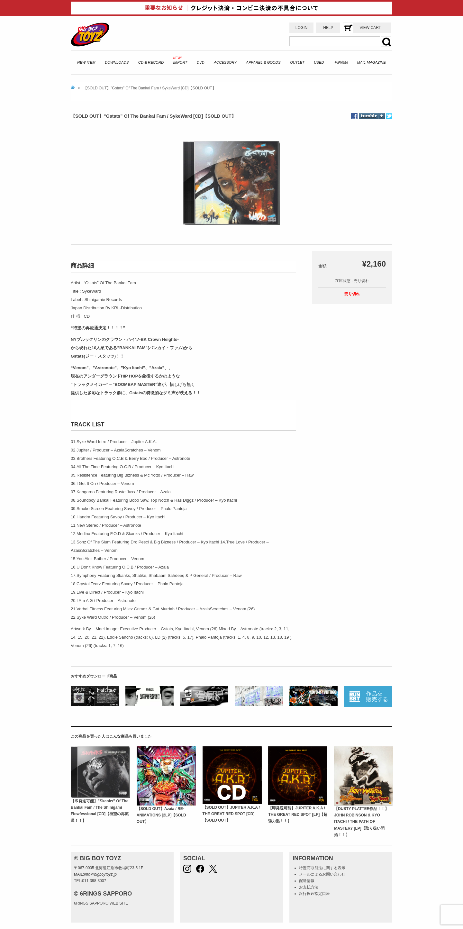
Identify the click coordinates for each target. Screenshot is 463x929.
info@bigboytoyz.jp (100, 874)
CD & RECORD (151, 62)
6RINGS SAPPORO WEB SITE (101, 903)
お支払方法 (308, 887)
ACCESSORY (225, 62)
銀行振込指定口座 (314, 893)
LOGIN (301, 27)
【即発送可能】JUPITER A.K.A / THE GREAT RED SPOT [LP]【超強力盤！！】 (297, 815)
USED (319, 62)
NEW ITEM (86, 62)
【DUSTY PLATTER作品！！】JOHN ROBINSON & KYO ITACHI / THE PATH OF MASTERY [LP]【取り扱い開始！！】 (361, 821)
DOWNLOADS (117, 62)
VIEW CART (370, 27)
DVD (200, 62)
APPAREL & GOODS (263, 62)
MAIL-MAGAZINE (371, 62)
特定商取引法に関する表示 (322, 868)
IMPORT (180, 62)
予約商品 (340, 62)
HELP (328, 27)
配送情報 (306, 881)
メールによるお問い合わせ (322, 874)
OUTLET (297, 62)
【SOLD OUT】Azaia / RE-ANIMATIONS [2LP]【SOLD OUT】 (161, 815)
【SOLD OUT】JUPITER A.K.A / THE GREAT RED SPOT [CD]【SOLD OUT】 (231, 814)
